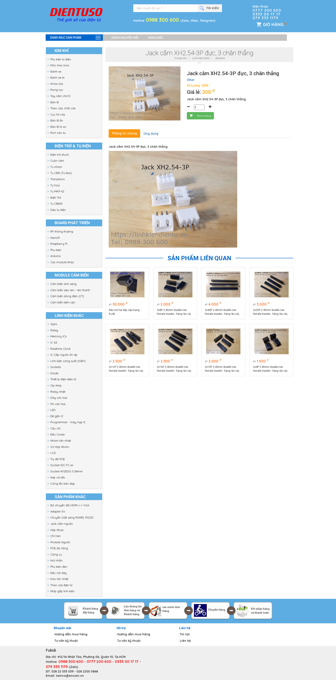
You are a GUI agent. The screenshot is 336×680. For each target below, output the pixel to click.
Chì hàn (55, 536)
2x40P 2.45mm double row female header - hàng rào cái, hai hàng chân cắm (222, 312)
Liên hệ (185, 641)
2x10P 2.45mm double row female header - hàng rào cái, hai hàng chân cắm (222, 369)
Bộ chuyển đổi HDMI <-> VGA (69, 505)
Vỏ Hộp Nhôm (59, 447)
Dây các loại (58, 397)
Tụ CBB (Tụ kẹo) (61, 173)
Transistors (57, 179)
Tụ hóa (55, 185)
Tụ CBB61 (56, 203)
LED (53, 410)
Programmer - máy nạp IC (68, 422)
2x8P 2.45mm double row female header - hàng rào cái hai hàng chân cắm (174, 312)
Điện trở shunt (59, 154)
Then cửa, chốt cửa (62, 108)
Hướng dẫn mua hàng (70, 634)
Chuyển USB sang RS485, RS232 (71, 517)
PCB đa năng (59, 548)
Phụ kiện (55, 250)
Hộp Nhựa (56, 530)
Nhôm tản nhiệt (60, 440)
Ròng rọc (56, 89)
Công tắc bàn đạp (62, 483)
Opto (53, 324)
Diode (54, 373)
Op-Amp (56, 385)
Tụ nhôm (56, 167)
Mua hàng (200, 116)
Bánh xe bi (57, 77)
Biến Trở (55, 197)
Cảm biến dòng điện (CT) (67, 296)
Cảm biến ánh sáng (63, 284)
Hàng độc (156, 38)
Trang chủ (180, 58)
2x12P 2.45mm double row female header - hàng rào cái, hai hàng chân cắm (126, 369)
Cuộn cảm (57, 160)
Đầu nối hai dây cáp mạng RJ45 (124, 312)
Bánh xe (55, 71)
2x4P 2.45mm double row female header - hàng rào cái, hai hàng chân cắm (270, 369)
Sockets (55, 367)
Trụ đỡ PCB (57, 459)
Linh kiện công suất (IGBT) (68, 361)
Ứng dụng (151, 133)
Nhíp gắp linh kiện (62, 591)
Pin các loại (58, 404)
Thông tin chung (124, 133)
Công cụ (56, 554)
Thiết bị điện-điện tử (63, 379)
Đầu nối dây (58, 573)
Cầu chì (55, 428)
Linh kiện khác (201, 58)
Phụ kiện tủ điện (60, 59)
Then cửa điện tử (61, 585)
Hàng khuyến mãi (124, 38)
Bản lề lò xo (58, 126)
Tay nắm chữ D (60, 96)
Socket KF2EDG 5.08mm (66, 471)
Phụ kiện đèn (58, 566)
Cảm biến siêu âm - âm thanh (70, 290)
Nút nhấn (56, 560)
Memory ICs (58, 336)
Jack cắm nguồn (61, 523)
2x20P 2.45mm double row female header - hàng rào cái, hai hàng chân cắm (270, 312)
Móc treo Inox (59, 65)
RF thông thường (61, 231)
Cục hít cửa (57, 114)
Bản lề (54, 102)
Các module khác (62, 262)
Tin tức (185, 634)
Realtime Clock (60, 348)
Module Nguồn (60, 542)
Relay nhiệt (57, 391)
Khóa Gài (56, 83)
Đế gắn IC (56, 416)
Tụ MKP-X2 (57, 191)
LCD (53, 453)
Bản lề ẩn (56, 120)
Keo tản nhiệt (59, 579)
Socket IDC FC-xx (61, 465)
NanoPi (55, 237)
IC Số (53, 342)
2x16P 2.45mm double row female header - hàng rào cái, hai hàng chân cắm (174, 369)
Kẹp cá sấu (57, 477)
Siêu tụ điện (58, 209)
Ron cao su (58, 132)
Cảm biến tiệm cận (62, 302)
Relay (54, 330)
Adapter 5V (57, 511)
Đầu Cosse (57, 434)
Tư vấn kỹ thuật (66, 641)
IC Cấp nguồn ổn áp (63, 354)
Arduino (55, 256)
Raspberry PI (58, 243)
